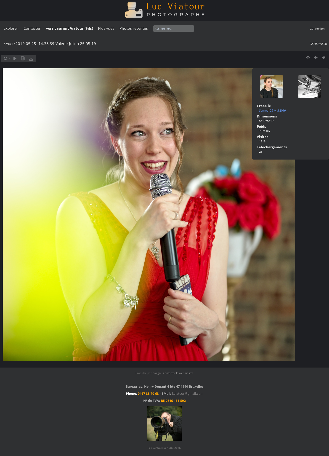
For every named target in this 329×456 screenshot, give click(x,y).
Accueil (8, 44)
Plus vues (106, 28)
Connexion (317, 29)
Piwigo (156, 373)
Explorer (11, 28)
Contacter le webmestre (178, 373)
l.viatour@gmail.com (187, 393)
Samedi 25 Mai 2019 (272, 110)
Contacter (32, 28)
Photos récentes (133, 28)
